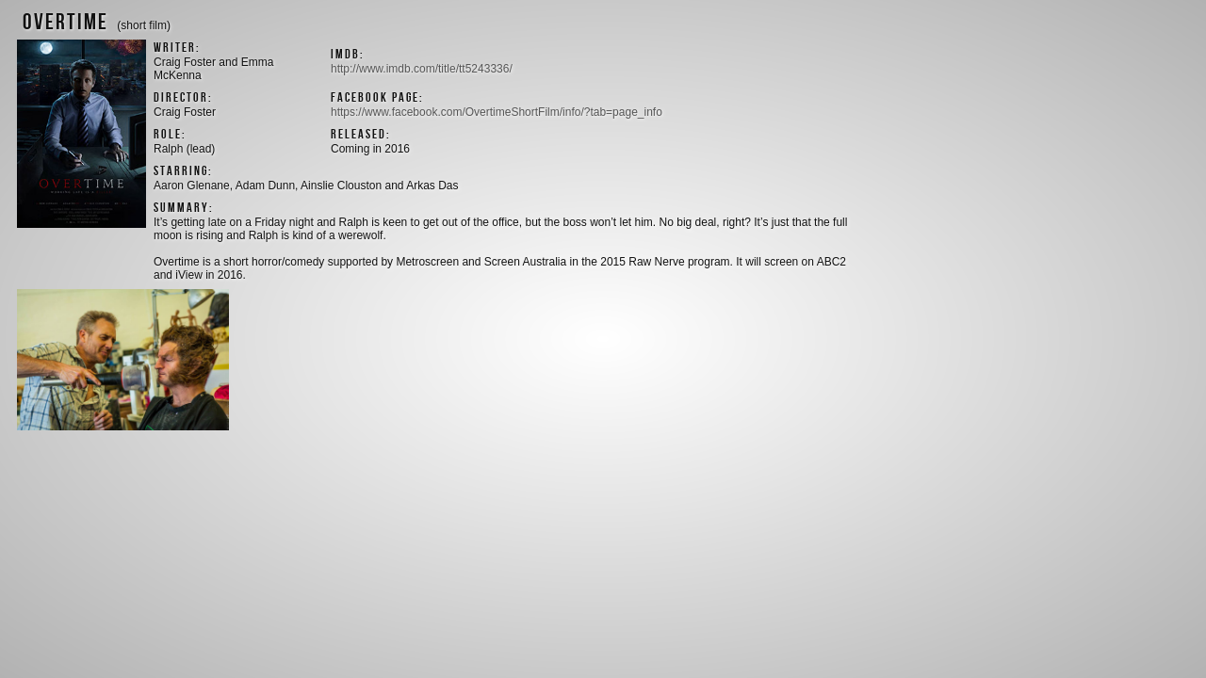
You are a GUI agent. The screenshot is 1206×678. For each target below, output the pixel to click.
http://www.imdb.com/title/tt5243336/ (422, 68)
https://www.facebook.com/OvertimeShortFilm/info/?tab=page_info (496, 112)
